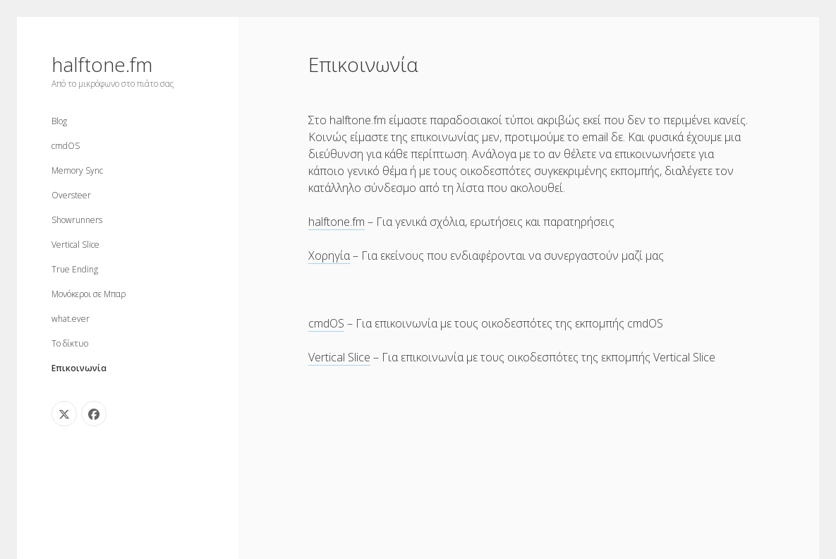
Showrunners (77, 220)
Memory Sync (77, 170)
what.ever (71, 319)
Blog (59, 121)
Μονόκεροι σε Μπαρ (89, 294)
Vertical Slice (75, 245)
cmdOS (66, 146)
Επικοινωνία (79, 368)
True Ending (75, 269)
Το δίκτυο (70, 343)
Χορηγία (329, 255)
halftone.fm (102, 64)
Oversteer (71, 195)
